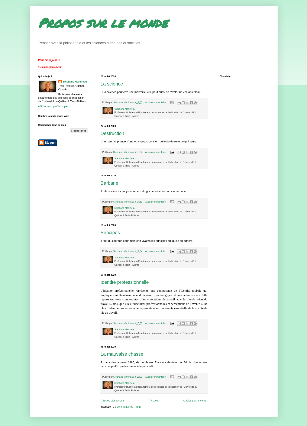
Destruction (112, 133)
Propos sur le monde (103, 22)
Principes (110, 232)
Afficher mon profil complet (53, 106)
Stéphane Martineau (75, 81)
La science (112, 84)
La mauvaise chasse (122, 354)
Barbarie (109, 183)
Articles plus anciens (194, 400)
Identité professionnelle (125, 282)
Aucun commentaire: (156, 102)
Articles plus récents (113, 400)
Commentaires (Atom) (128, 406)
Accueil (154, 400)
